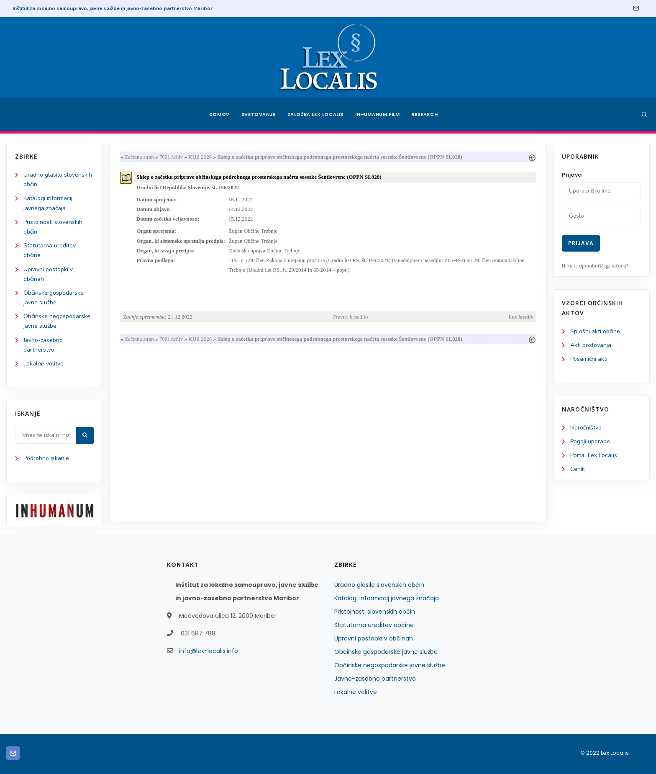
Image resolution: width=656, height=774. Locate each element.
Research (425, 114)
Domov (219, 114)
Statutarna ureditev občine (374, 625)
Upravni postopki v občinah (373, 638)
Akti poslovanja (590, 345)
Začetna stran (139, 157)
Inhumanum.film (377, 114)
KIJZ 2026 (200, 157)
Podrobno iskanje (46, 458)
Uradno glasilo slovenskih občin (379, 585)
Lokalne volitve (43, 364)
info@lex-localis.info (208, 651)
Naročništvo (586, 428)
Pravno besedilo (350, 317)
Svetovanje (258, 114)
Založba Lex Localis (315, 114)
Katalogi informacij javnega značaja (386, 598)
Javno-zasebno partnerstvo (375, 678)
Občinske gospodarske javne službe (386, 652)
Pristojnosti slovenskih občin (374, 611)
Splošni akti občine (595, 331)
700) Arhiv (171, 157)
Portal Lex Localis (593, 455)
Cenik (577, 469)
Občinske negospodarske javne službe (389, 665)
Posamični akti (588, 359)
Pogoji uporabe (590, 441)
